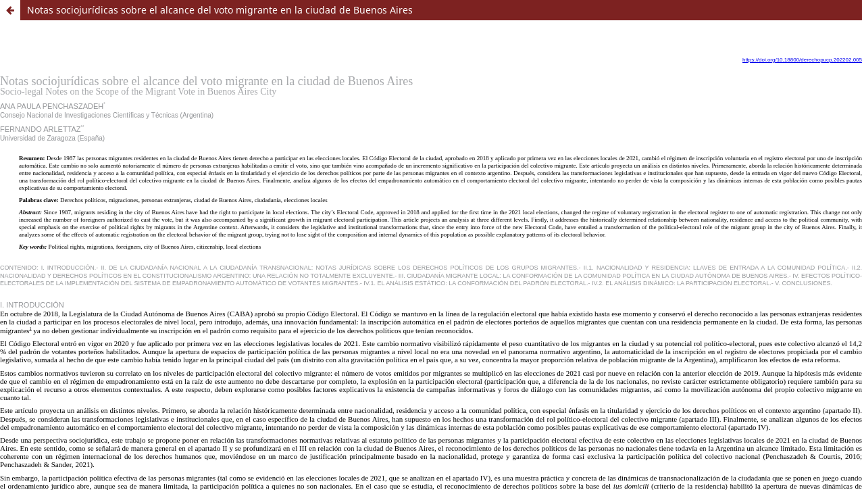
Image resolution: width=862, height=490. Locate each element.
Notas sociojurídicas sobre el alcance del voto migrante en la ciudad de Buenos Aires (220, 9)
